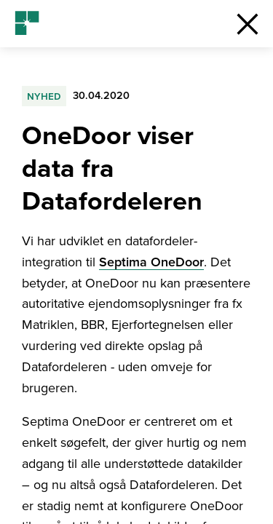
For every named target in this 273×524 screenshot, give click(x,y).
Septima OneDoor (151, 262)
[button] (247, 23)
